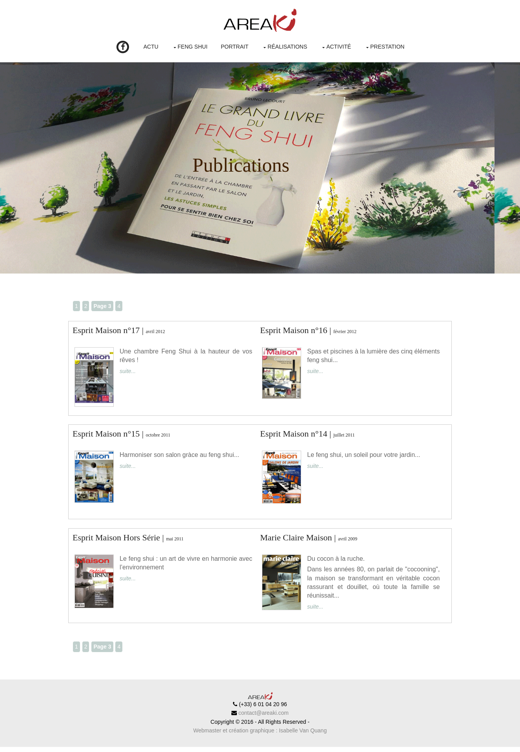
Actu (151, 46)
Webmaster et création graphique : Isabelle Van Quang (260, 736)
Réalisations (287, 46)
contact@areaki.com (263, 718)
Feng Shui (192, 46)
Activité (338, 46)
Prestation (387, 46)
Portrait (235, 46)
